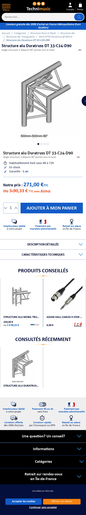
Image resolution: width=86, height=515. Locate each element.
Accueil (6, 33)
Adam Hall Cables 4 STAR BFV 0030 (65, 317)
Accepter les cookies (23, 501)
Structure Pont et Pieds (43, 33)
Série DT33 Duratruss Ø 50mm (55, 36)
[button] (5, 208)
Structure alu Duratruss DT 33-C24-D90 (21, 385)
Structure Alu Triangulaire (20, 36)
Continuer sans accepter (43, 507)
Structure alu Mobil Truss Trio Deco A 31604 (21, 317)
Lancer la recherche (79, 17)
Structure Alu (67, 33)
